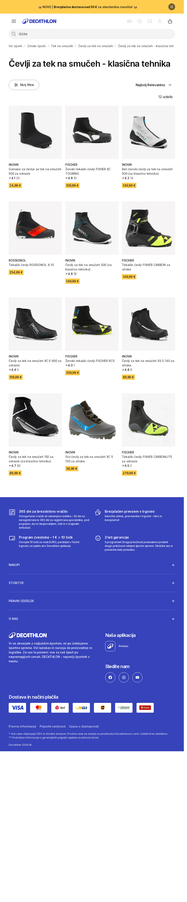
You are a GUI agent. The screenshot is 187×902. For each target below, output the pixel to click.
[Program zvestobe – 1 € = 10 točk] (49, 543)
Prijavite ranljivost (53, 726)
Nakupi (14, 565)
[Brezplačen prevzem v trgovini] (135, 519)
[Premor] (171, 6)
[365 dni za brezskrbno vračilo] (49, 519)
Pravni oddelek (21, 600)
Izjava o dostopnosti (84, 726)
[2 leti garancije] (135, 543)
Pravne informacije (22, 726)
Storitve (16, 583)
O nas (13, 619)
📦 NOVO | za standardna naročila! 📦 (87, 7)
